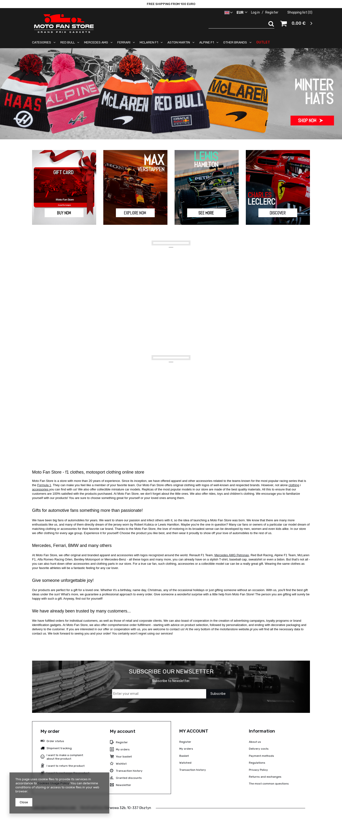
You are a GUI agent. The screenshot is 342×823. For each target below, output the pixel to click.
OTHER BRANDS (235, 42)
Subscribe (218, 694)
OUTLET (263, 42)
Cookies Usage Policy (53, 783)
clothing (294, 485)
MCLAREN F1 (149, 42)
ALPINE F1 (206, 42)
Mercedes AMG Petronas (231, 555)
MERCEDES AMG (96, 42)
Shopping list (299, 12)
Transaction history (129, 770)
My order (50, 731)
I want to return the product (66, 765)
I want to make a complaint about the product (65, 756)
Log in (256, 12)
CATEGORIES (41, 42)
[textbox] (242, 23)
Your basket (124, 756)
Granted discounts (129, 778)
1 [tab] (171, 130)
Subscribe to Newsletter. (171, 681)
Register (272, 12)
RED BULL (67, 42)
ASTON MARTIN (178, 42)
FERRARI (123, 42)
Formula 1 (44, 485)
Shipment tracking (59, 748)
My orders (123, 749)
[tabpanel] (171, 93)
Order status (55, 741)
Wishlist (121, 763)
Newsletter (123, 785)
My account (122, 731)
